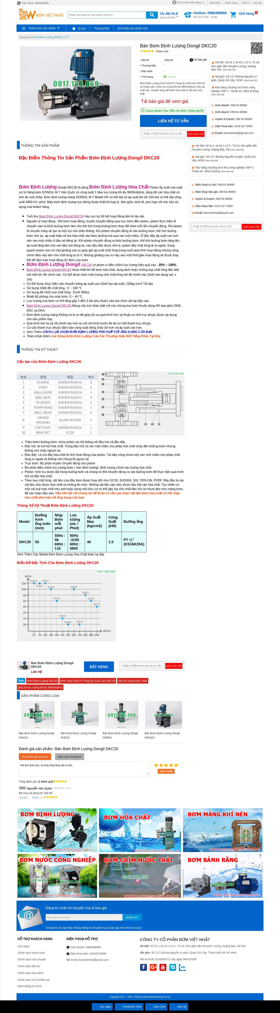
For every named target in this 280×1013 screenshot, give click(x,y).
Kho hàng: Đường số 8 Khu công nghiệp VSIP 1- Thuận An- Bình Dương (235, 91)
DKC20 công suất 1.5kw (132, 680)
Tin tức (79, 28)
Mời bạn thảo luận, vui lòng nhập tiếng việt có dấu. (84, 769)
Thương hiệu (101, 28)
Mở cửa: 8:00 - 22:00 (210, 14)
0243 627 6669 (243, 126)
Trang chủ (25, 37)
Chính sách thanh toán (31, 952)
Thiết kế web (140, 997)
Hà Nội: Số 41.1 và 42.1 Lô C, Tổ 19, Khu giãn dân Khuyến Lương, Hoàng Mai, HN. (235, 66)
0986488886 (93, 947)
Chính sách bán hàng (189, 2)
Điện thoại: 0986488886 (33, 3)
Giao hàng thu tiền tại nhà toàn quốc (175, 110)
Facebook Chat (129, 1006)
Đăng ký (132, 917)
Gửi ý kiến (166, 771)
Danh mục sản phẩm (42, 28)
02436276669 (97, 953)
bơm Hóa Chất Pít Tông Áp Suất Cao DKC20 (87, 680)
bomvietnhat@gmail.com (238, 133)
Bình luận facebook (69, 756)
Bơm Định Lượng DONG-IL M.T (51, 37)
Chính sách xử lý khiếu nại (34, 979)
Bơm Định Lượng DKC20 (42, 680)
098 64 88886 (238, 105)
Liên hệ (257, 2)
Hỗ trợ (245, 2)
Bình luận (162, 51)
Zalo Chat (156, 1006)
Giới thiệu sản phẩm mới (132, 28)
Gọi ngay (102, 1006)
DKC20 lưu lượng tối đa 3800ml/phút (40, 687)
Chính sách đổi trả (29, 966)
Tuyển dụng (231, 2)
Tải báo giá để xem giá (164, 101)
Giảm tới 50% (169, 15)
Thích (33, 797)
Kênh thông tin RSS (29, 986)
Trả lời (23, 797)
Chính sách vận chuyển (32, 959)
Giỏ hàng (246, 14)
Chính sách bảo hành (30, 973)
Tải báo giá (198, 60)
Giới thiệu (214, 2)
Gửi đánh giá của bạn (35, 756)
